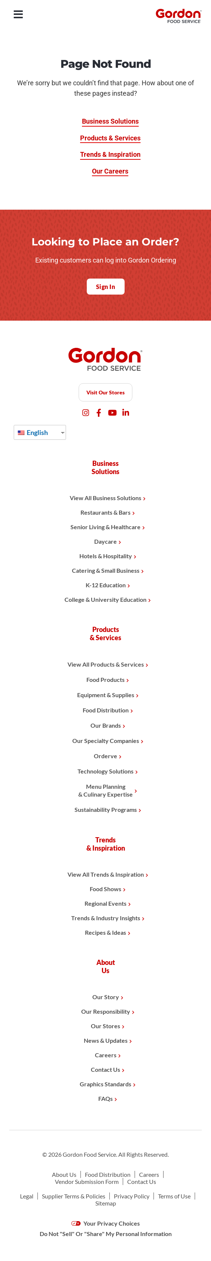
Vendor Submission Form (87, 1181)
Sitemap (105, 1203)
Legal (26, 1196)
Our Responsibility (105, 1011)
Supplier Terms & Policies (73, 1196)
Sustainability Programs (106, 809)
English (33, 432)
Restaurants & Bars (105, 512)
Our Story (105, 996)
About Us (64, 1174)
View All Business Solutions (105, 497)
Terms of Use (174, 1196)
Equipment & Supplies (105, 694)
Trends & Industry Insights (105, 917)
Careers (105, 1054)
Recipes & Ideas (105, 932)
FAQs (105, 1098)
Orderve (105, 755)
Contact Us (105, 1069)
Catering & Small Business (105, 570)
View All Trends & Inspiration (105, 874)
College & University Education (105, 599)
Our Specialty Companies (105, 740)
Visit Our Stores (105, 392)
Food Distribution (106, 710)
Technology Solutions (105, 771)
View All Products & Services (105, 664)
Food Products (105, 679)
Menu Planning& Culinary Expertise (105, 790)
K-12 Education (106, 584)
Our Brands (105, 725)
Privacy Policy (131, 1196)
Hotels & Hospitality (105, 555)
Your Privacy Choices (105, 1223)
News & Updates (106, 1040)
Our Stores (105, 1025)
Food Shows (105, 888)
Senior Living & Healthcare (105, 526)
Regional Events (105, 903)
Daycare (105, 541)
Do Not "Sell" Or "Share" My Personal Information (106, 1233)
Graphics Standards (105, 1083)
